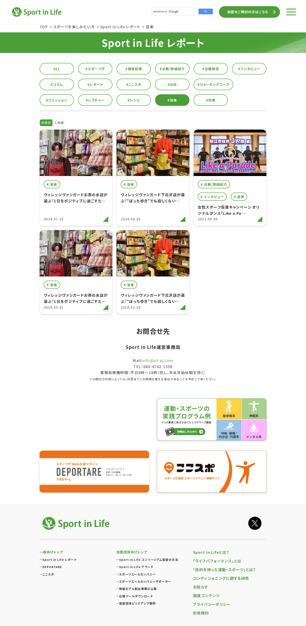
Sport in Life (37, 12)
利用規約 (201, 612)
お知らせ (200, 586)
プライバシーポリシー (212, 604)
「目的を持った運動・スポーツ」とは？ (224, 569)
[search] (173, 11)
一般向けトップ (51, 551)
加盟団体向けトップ (131, 551)
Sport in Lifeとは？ (211, 552)
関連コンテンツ (206, 595)
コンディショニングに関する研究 (221, 578)
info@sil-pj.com (157, 360)
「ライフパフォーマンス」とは (217, 560)
